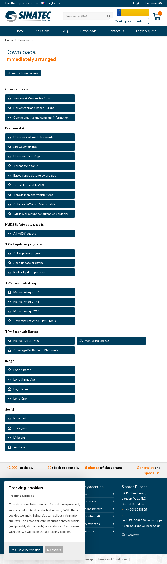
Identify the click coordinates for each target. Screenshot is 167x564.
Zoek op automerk (128, 21)
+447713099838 (134, 520)
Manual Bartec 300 (26, 340)
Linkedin (19, 437)
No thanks (54, 550)
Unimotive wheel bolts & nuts (33, 137)
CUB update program (27, 253)
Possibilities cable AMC (29, 185)
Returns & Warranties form (31, 98)
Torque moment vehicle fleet (33, 194)
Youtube (19, 447)
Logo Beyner (22, 389)
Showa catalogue (25, 147)
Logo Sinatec (22, 370)
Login (86, 494)
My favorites (91, 524)
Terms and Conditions (112, 559)
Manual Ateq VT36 (26, 292)
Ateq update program (28, 263)
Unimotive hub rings (27, 156)
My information (93, 516)
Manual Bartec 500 (97, 340)
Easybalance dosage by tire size (34, 175)
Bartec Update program (29, 272)
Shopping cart (92, 509)
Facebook (20, 418)
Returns (88, 531)
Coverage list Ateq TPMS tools (34, 321)
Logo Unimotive (24, 379)
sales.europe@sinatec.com (142, 526)
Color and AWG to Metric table (34, 204)
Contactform (130, 534)
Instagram (20, 428)
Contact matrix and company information (41, 117)
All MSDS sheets (24, 233)
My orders (90, 501)
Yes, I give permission (25, 550)
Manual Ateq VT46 (26, 301)
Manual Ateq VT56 (26, 311)
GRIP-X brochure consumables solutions (41, 214)
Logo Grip (20, 398)
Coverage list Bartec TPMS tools (35, 350)
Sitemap (87, 559)
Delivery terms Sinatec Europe (34, 108)
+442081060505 (135, 509)
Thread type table (25, 166)
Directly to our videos (23, 73)
